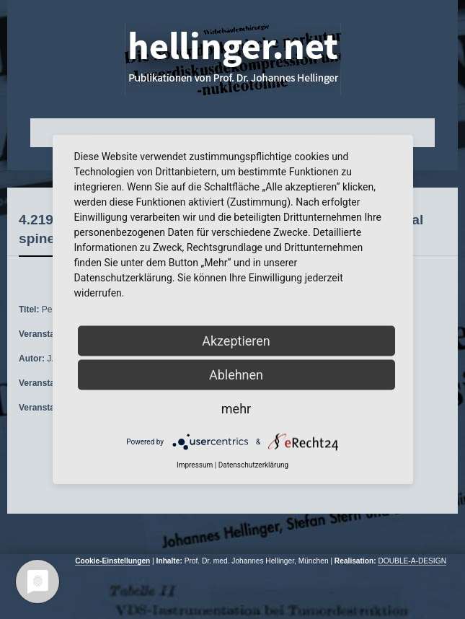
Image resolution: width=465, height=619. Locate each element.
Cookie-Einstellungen (112, 561)
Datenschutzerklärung (253, 465)
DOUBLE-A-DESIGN (412, 561)
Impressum (195, 465)
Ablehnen (236, 374)
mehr (236, 408)
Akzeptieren (236, 340)
